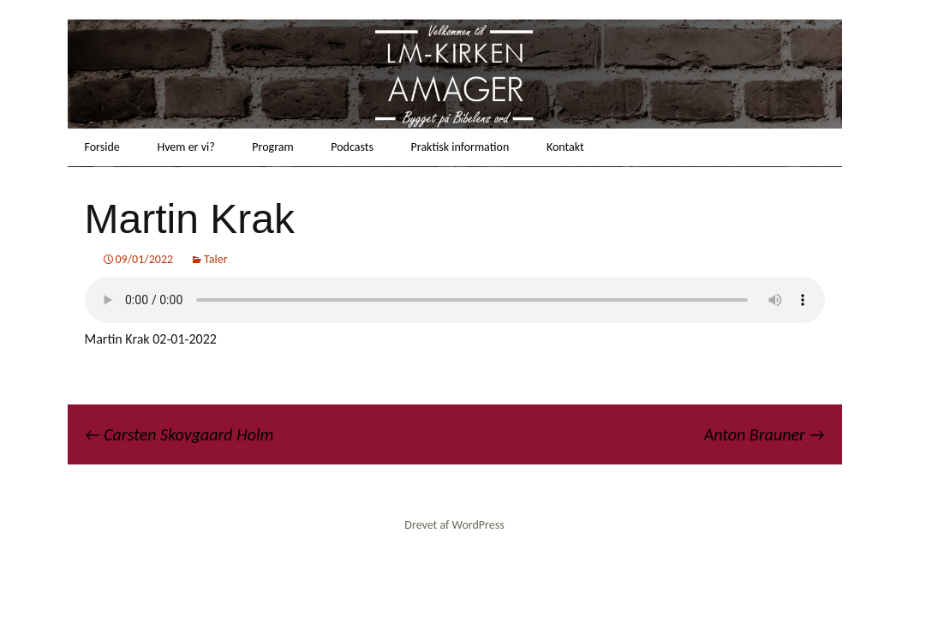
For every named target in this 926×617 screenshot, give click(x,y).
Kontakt (565, 147)
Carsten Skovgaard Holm (179, 434)
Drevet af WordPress (454, 525)
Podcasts (352, 147)
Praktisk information (460, 147)
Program (272, 147)
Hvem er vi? (185, 147)
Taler (216, 259)
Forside (102, 147)
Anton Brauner (764, 434)
